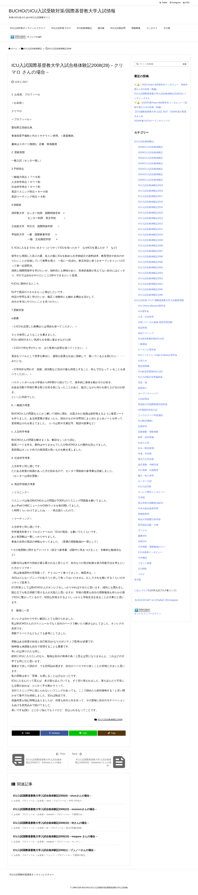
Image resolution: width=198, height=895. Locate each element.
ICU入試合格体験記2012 (150, 223)
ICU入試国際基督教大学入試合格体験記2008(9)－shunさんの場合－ (52, 795)
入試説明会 (143, 399)
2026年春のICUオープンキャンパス (152, 120)
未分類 (137, 579)
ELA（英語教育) (146, 448)
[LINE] (83, 733)
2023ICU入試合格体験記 (150, 163)
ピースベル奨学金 (147, 349)
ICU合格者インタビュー (150, 552)
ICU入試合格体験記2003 (150, 273)
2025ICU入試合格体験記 (150, 152)
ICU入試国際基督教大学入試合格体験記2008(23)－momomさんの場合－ (55, 809)
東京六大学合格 (146, 459)
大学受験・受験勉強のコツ (151, 546)
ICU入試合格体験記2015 (150, 207)
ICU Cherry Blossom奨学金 (151, 305)
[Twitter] (26, 733)
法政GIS (142, 541)
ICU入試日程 (144, 486)
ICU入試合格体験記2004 (150, 267)
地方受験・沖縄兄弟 (148, 464)
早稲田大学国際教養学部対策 (152, 404)
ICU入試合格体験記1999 (150, 295)
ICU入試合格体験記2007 (150, 251)
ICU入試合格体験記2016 (150, 201)
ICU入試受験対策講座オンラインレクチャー (32, 874)
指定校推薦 (143, 366)
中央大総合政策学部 (148, 508)
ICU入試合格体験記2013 (150, 218)
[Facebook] (54, 733)
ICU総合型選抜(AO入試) (150, 371)
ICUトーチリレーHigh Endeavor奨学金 (157, 355)
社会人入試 (143, 442)
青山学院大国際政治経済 (150, 503)
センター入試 (145, 481)
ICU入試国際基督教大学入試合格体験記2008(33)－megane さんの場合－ (55, 836)
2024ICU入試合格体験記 (150, 158)
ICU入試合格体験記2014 (150, 212)
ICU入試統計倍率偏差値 (150, 377)
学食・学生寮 (145, 453)
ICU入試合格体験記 (33, 48)
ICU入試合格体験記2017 (150, 196)
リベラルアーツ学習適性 (150, 415)
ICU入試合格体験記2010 (150, 234)
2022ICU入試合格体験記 (150, 169)
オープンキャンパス (148, 393)
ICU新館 (142, 568)
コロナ (141, 574)
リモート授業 (145, 563)
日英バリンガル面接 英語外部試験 (155, 322)
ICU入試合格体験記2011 (150, 229)
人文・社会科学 (146, 316)
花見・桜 (142, 382)
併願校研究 (143, 514)
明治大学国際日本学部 (149, 519)
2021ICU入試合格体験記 (150, 174)
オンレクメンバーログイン (147, 613)
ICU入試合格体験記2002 (150, 278)
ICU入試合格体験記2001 (150, 284)
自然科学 (142, 426)
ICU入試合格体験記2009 (150, 240)
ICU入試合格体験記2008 (59, 48)
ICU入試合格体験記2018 (150, 190)
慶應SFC (142, 535)
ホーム (14, 48)
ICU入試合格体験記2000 (150, 289)
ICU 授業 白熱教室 (148, 470)
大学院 (141, 497)
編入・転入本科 (146, 475)
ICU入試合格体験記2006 (150, 256)
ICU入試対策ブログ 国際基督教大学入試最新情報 (159, 300)
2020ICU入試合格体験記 (150, 179)
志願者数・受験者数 (148, 431)
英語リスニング (146, 333)
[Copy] (112, 733)
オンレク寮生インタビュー (151, 492)
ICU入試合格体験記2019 (150, 185)
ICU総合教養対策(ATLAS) (151, 338)
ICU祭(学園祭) (145, 420)
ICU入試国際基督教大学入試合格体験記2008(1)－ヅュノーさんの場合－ (54, 850)
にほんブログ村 (142, 590)
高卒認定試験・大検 (148, 525)
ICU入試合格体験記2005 (150, 262)
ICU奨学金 (143, 311)
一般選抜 (142, 344)
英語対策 (142, 327)
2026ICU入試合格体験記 (150, 147)
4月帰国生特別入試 (147, 410)
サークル (142, 530)
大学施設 (142, 557)
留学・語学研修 (146, 437)
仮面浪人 (142, 388)
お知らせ (142, 360)
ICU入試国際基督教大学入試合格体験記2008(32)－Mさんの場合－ (51, 823)
